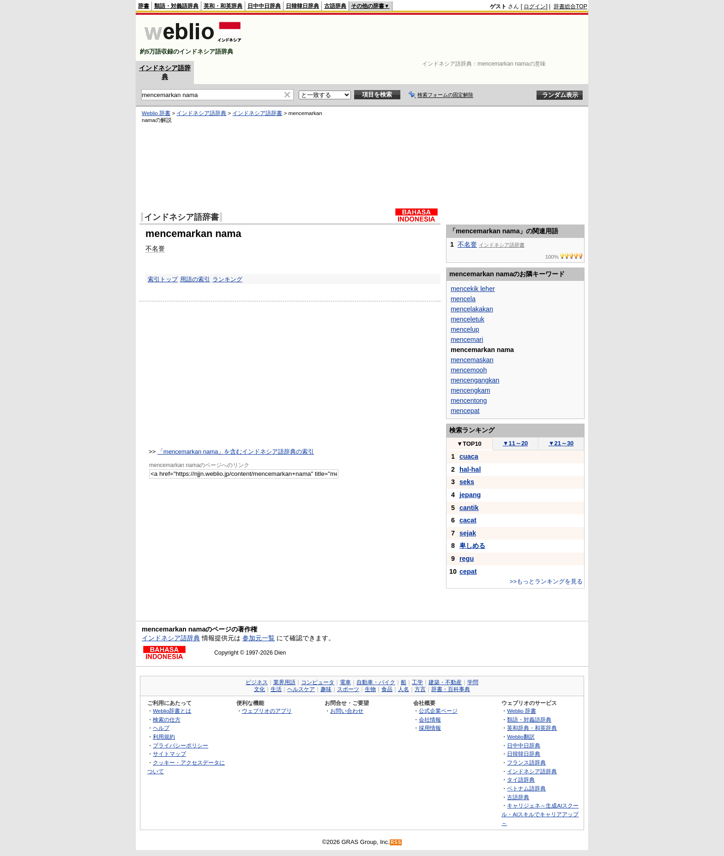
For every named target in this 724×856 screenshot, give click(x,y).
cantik (469, 507)
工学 (417, 682)
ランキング (227, 279)
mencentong (469, 400)
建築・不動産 (445, 682)
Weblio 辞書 (156, 113)
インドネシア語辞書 (257, 113)
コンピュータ (317, 682)
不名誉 (155, 248)
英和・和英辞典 (223, 6)
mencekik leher (473, 288)
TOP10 (469, 443)
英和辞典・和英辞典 (532, 728)
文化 (259, 689)
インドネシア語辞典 (201, 113)
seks (466, 482)
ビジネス (257, 682)
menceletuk (467, 319)
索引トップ (163, 279)
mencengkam (470, 390)
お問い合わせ (346, 711)
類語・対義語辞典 (176, 6)
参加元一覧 (258, 638)
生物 (370, 689)
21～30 (561, 443)
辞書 (143, 6)
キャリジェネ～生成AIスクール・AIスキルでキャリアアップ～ (540, 814)
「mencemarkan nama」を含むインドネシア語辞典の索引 (235, 451)
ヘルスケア (301, 689)
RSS (396, 842)
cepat (468, 571)
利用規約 (164, 737)
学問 (472, 682)
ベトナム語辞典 (526, 788)
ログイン (535, 6)
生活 (276, 689)
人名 (403, 689)
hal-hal (470, 469)
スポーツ (348, 689)
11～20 (515, 443)
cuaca (468, 456)
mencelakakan (472, 309)
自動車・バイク (375, 682)
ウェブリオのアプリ (267, 711)
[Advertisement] (419, 38)
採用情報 (430, 728)
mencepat (465, 410)
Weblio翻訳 (520, 737)
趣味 (326, 689)
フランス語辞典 (526, 762)
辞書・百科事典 (450, 689)
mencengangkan (475, 380)
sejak (467, 533)
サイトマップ (169, 754)
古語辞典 (335, 6)
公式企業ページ (438, 711)
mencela (463, 299)
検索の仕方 (167, 719)
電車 (345, 682)
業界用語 (284, 682)
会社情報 (430, 719)
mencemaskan (472, 360)
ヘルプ (161, 728)
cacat (468, 520)
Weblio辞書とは (172, 711)
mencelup (465, 329)
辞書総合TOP (570, 6)
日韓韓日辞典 (302, 6)
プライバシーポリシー (180, 745)
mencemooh (469, 370)
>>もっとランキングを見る (546, 581)
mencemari (467, 339)
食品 (386, 689)
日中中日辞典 (264, 6)
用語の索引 (195, 279)
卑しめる (472, 545)
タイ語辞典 (521, 780)
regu (466, 558)
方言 (420, 689)
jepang (470, 494)
